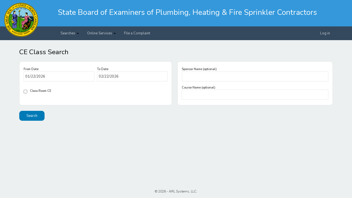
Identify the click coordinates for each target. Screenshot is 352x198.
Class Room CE (40, 91)
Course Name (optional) (198, 88)
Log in (325, 33)
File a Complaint (137, 33)
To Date (102, 69)
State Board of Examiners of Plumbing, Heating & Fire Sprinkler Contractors (187, 12)
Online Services (101, 33)
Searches (70, 33)
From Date (31, 69)
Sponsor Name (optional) (199, 69)
